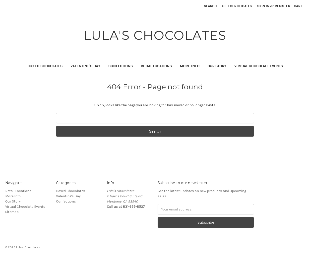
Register (282, 6)
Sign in (263, 6)
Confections (120, 66)
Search (210, 6)
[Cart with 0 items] (298, 6)
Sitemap (12, 212)
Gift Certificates (237, 6)
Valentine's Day (85, 66)
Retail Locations (156, 66)
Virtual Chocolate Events (258, 66)
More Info (189, 66)
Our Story (216, 66)
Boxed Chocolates (44, 66)
